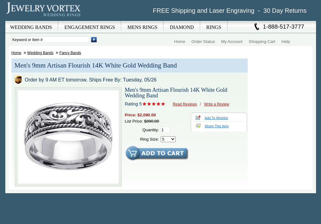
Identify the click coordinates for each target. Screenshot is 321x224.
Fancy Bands (70, 53)
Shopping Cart (262, 41)
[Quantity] (165, 130)
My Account (232, 41)
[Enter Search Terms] (50, 39)
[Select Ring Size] (168, 139)
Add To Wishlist (216, 118)
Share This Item (217, 126)
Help (286, 41)
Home (180, 41)
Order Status (203, 41)
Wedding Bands (40, 53)
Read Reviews (185, 104)
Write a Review (216, 104)
